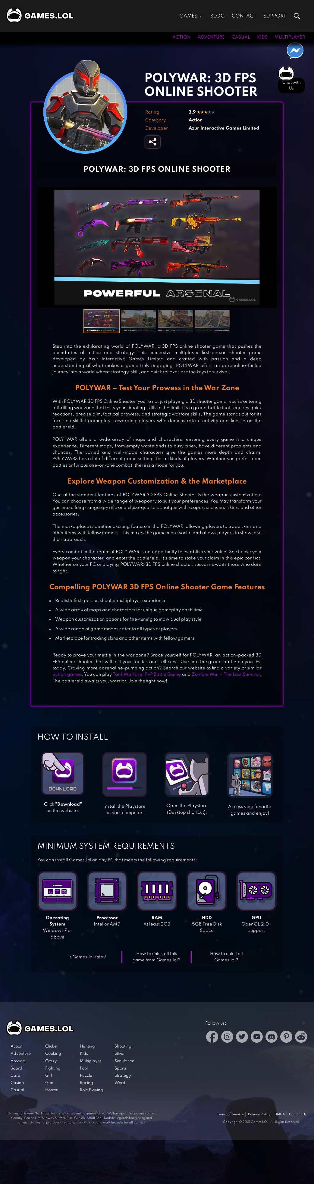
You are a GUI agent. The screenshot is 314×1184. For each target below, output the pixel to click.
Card (15, 1076)
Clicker (51, 1046)
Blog (217, 16)
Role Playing (91, 1090)
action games (67, 674)
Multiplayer (290, 37)
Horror (51, 1090)
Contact (244, 16)
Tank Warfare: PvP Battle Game (147, 674)
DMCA (280, 1114)
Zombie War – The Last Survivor (226, 674)
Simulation (124, 1061)
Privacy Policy (259, 1114)
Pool (84, 1068)
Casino (17, 1083)
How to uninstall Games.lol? (226, 957)
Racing (86, 1083)
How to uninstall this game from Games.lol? (157, 957)
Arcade (18, 1061)
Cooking (53, 1054)
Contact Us (297, 1114)
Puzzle (86, 1076)
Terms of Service (230, 1114)
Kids (262, 37)
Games (188, 16)
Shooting (123, 1046)
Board (16, 1068)
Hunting (87, 1046)
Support (274, 16)
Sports (121, 1068)
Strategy (123, 1076)
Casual (241, 37)
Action (181, 37)
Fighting (53, 1068)
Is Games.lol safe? (87, 957)
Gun (49, 1083)
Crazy (51, 1061)
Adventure (211, 37)
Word (120, 1083)
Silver (120, 1054)
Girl (48, 1076)
